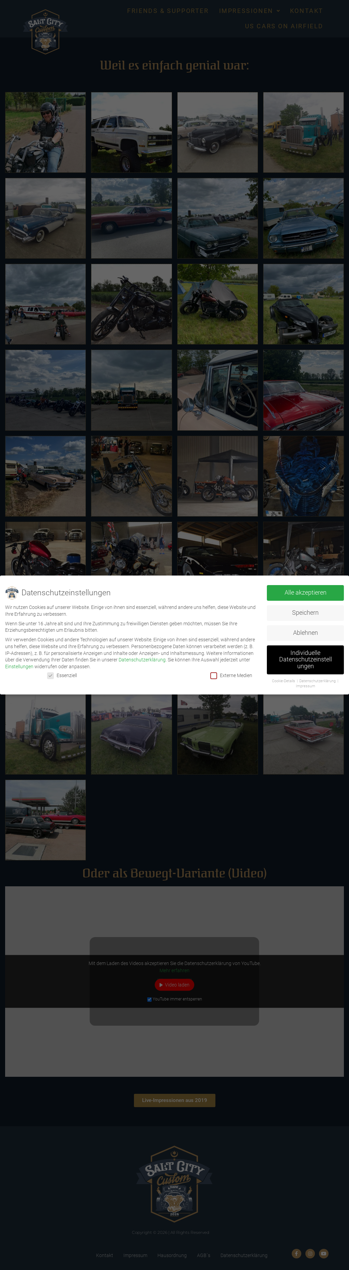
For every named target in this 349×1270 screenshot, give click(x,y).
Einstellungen (19, 666)
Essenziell (62, 675)
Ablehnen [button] (305, 632)
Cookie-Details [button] (284, 681)
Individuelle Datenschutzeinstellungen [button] (305, 659)
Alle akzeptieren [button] (306, 592)
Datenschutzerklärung (142, 659)
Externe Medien (231, 675)
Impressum (305, 686)
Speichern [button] (305, 612)
